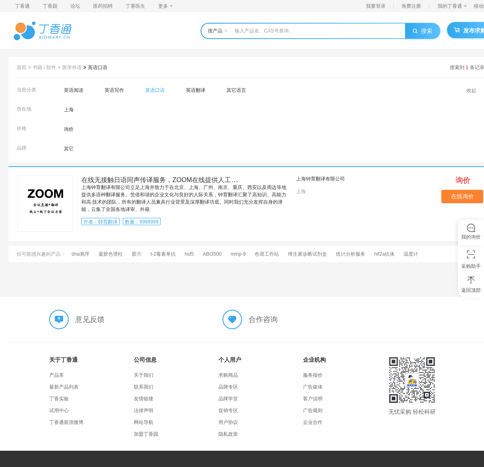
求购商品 (228, 375)
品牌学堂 (228, 399)
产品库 (56, 375)
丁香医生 (135, 6)
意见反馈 (90, 319)
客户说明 (313, 399)
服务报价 (313, 375)
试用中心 (59, 410)
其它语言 (236, 90)
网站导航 (143, 422)
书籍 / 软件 (44, 67)
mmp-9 (238, 254)
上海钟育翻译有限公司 (320, 179)
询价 (69, 129)
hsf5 (189, 254)
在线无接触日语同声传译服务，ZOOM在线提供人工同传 (162, 179)
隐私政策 (228, 434)
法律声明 (143, 410)
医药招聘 (103, 6)
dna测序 (80, 254)
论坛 (75, 6)
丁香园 (50, 6)
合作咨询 (263, 319)
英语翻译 (195, 90)
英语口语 (97, 67)
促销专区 (228, 410)
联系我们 (143, 387)
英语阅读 (73, 90)
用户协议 (228, 422)
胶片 (137, 254)
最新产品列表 (63, 387)
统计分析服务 (350, 254)
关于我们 (143, 375)
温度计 (410, 254)
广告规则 (313, 410)
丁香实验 (59, 399)
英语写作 (114, 90)
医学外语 (72, 67)
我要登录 (376, 6)
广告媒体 (313, 387)
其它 (69, 149)
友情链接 (143, 399)
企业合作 (313, 422)
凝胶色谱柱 (110, 254)
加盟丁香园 (146, 434)
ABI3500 (212, 254)
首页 (21, 67)
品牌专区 (228, 387)
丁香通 (22, 6)
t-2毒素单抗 (163, 254)
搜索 (422, 31)
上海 (69, 110)
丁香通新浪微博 (66, 422)
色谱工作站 (267, 254)
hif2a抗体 (384, 254)
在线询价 (462, 196)
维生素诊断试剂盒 (307, 254)
